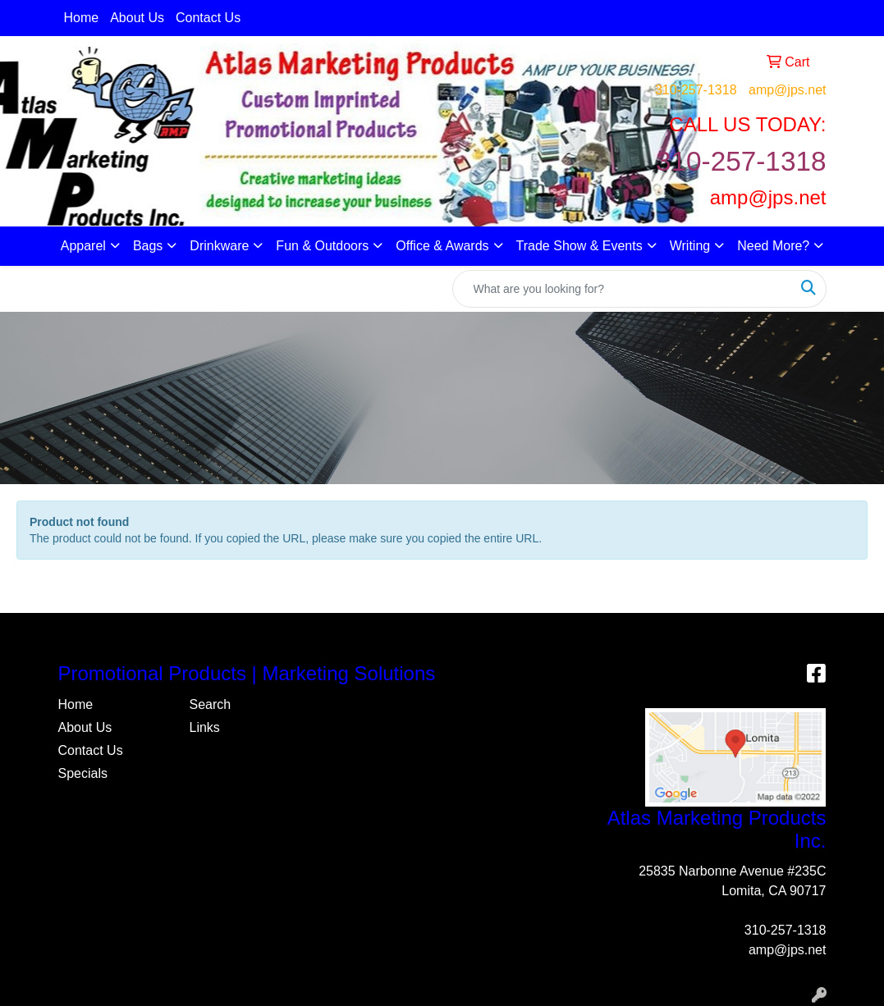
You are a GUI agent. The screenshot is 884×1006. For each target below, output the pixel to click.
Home (81, 18)
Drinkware (219, 246)
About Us (137, 18)
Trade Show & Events (579, 246)
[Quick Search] (622, 289)
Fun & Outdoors (322, 246)
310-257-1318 (696, 90)
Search (210, 704)
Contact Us (208, 18)
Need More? (773, 246)
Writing (690, 246)
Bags (148, 246)
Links (204, 727)
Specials (83, 773)
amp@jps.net (788, 90)
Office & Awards (442, 246)
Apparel (83, 246)
